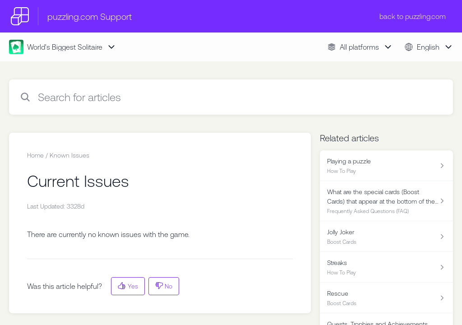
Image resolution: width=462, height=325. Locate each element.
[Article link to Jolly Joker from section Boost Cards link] (386, 236)
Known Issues (69, 155)
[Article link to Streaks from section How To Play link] (386, 267)
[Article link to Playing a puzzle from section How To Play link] (386, 165)
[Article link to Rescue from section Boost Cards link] (386, 298)
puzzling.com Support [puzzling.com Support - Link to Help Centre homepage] (89, 16)
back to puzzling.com (412, 16)
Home (35, 155)
